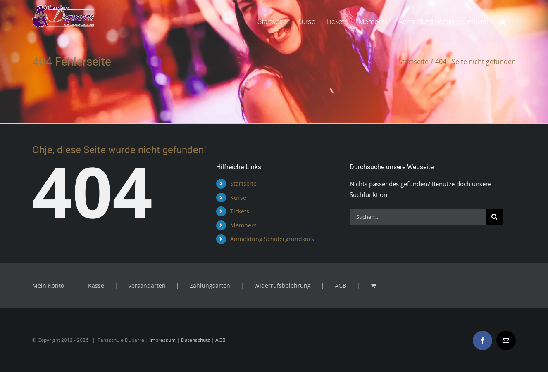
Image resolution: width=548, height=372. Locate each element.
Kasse (96, 285)
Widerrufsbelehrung (282, 285)
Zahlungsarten (210, 285)
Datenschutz (195, 340)
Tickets (239, 211)
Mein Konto (48, 285)
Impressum (163, 340)
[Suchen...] (418, 217)
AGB (340, 285)
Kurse (238, 197)
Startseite (243, 183)
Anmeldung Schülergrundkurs (272, 239)
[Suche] (494, 217)
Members (243, 225)
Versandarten (147, 285)
